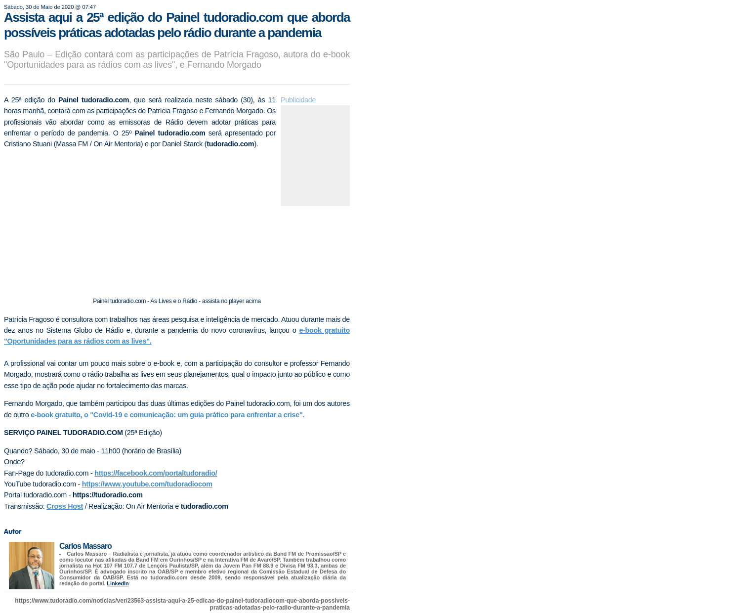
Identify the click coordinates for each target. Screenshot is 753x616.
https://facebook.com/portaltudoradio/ (155, 473)
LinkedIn (117, 583)
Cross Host (64, 506)
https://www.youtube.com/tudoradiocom (147, 484)
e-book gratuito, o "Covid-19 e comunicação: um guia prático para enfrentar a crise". (167, 415)
